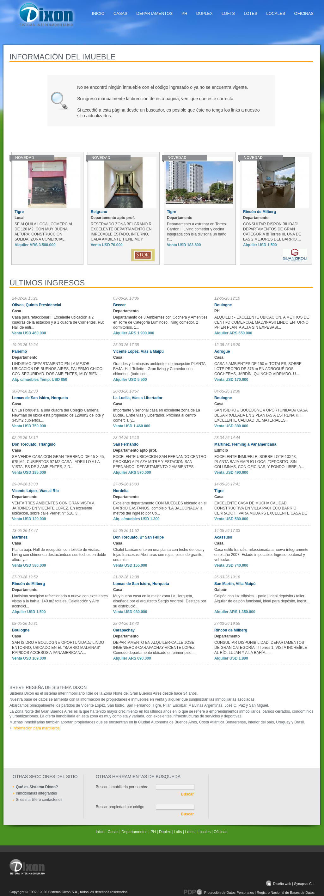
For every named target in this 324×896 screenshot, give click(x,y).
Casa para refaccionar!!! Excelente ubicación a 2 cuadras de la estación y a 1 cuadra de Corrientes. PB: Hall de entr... (58, 322)
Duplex (204, 13)
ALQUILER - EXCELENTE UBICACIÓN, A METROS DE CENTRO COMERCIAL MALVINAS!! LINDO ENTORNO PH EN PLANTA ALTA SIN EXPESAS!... (261, 322)
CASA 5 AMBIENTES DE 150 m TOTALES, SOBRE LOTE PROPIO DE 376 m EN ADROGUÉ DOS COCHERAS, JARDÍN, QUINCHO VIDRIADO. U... (258, 369)
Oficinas (304, 13)
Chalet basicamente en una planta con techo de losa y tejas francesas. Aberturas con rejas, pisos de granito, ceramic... (159, 554)
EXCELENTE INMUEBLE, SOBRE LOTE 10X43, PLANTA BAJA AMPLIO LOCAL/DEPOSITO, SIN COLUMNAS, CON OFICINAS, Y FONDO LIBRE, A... (259, 461)
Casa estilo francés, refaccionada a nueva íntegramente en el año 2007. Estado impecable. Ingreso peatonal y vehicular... (261, 554)
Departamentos (154, 13)
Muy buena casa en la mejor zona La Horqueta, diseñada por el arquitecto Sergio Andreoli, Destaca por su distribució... (159, 601)
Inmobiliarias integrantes (36, 793)
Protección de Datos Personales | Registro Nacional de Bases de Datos (249, 892)
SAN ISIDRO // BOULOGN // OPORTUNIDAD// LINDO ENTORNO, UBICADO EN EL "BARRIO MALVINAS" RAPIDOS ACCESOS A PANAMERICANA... (58, 647)
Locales (275, 13)
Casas (120, 13)
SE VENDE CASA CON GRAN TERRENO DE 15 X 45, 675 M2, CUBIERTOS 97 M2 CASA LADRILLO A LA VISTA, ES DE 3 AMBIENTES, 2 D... (58, 461)
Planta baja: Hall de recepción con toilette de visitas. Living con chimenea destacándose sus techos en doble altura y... (59, 554)
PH (184, 13)
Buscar (187, 794)
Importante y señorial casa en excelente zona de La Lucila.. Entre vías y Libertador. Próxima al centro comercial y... (156, 415)
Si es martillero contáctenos (39, 799)
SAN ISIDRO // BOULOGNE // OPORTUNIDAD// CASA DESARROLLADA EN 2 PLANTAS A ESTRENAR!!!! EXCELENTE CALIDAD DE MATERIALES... (261, 415)
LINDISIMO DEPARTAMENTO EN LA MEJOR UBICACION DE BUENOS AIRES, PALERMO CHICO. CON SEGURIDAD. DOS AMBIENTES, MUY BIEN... (57, 369)
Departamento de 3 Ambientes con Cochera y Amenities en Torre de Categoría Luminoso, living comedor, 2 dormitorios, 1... (160, 322)
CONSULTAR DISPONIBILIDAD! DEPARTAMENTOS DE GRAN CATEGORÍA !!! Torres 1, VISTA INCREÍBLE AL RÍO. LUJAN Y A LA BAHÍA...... (260, 647)
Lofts (228, 13)
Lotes (250, 13)
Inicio (98, 13)
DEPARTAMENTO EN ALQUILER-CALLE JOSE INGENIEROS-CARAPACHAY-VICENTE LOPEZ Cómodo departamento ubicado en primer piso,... (154, 647)
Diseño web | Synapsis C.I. (290, 884)
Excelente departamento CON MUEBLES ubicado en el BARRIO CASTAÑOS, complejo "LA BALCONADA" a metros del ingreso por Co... (160, 508)
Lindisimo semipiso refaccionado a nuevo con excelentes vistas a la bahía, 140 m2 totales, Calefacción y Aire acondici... (60, 601)
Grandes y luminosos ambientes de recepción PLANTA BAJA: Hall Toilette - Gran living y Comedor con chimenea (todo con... (159, 369)
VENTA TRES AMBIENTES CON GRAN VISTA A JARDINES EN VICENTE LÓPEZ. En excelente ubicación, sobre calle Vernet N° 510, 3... (53, 508)
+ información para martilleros (34, 728)
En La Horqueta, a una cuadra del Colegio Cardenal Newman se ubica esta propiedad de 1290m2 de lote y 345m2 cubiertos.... (58, 415)
